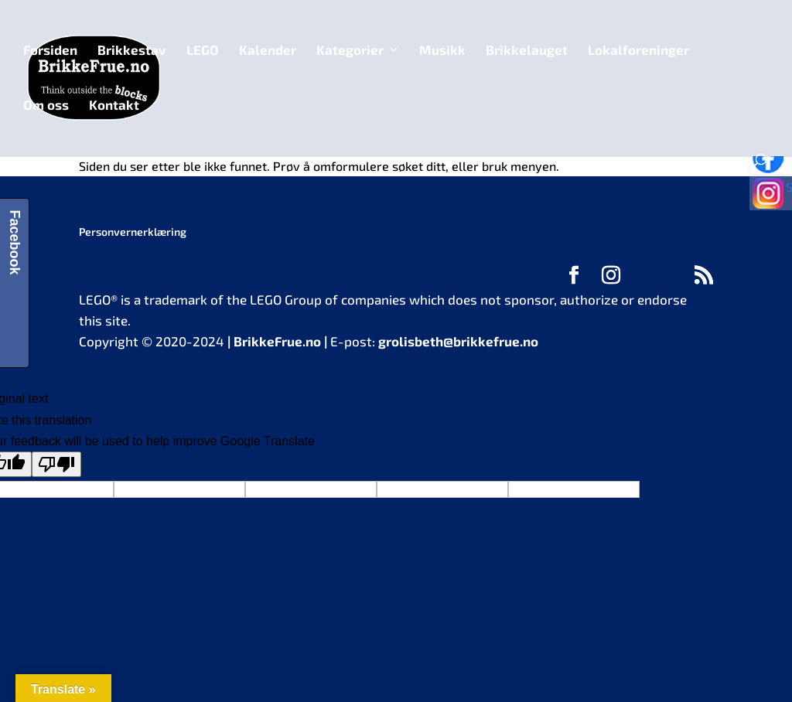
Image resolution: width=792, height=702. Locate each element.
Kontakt (114, 105)
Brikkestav (131, 50)
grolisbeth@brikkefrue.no (458, 341)
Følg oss (774, 159)
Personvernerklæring (132, 231)
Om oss (46, 105)
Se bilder (774, 198)
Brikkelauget (527, 50)
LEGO (202, 50)
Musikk (442, 50)
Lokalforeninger (638, 50)
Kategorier (350, 50)
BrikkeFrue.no (277, 341)
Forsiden (50, 50)
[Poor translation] (56, 464)
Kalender (267, 50)
